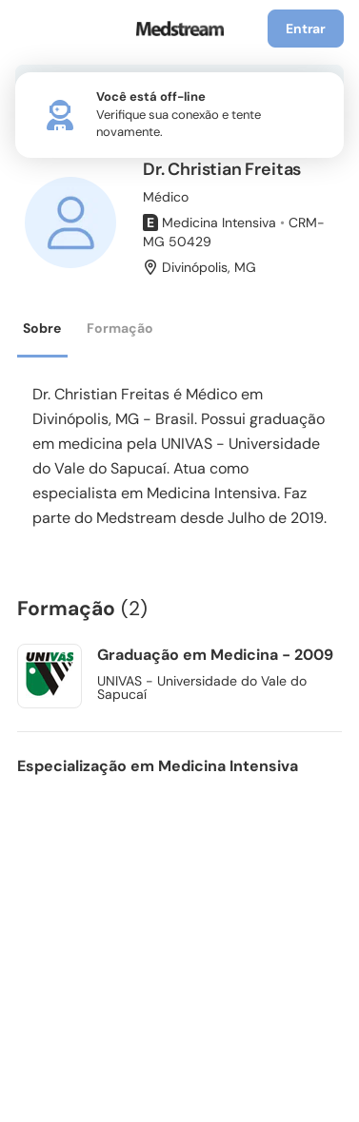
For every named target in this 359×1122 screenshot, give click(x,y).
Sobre (42, 328)
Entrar (306, 28)
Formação (120, 328)
